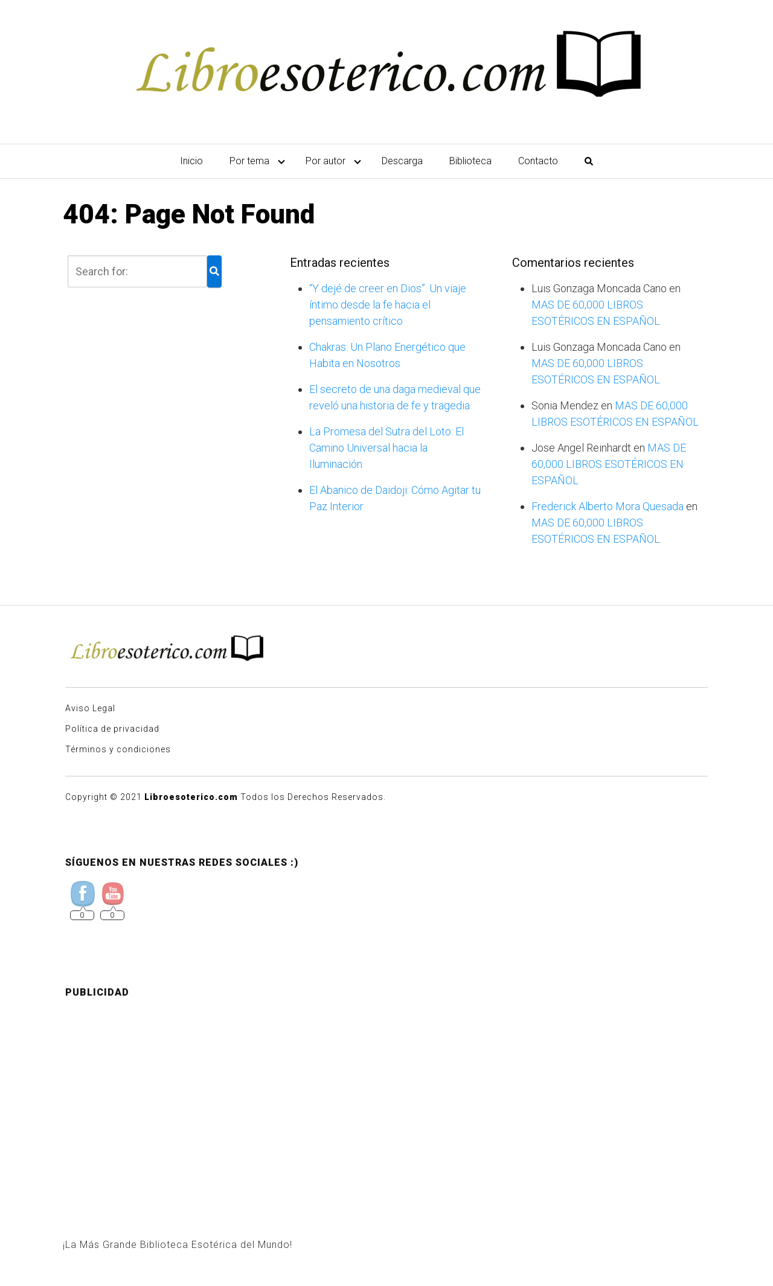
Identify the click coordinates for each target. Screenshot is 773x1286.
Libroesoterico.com (191, 797)
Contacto (538, 161)
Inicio (191, 161)
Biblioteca (470, 161)
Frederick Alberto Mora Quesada (607, 506)
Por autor (325, 161)
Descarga (402, 161)
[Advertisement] (386, 1092)
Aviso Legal (90, 708)
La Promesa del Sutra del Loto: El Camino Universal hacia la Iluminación (386, 447)
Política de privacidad (112, 729)
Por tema (249, 161)
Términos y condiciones (118, 749)
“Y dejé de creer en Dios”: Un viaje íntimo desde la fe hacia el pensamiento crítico (387, 304)
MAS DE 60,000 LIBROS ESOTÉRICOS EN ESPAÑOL (608, 464)
